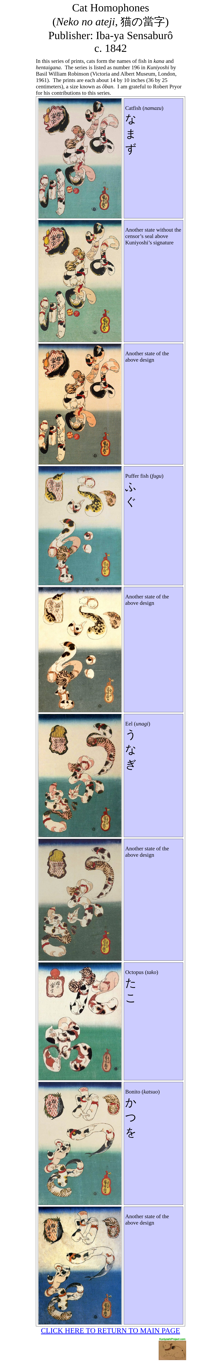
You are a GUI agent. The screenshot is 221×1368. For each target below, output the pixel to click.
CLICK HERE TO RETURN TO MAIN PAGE (110, 1330)
